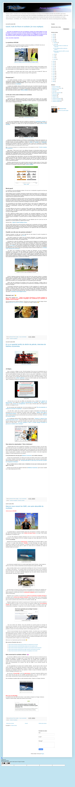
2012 (54, 74)
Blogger (42, 753)
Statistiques (54, 95)
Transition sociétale (21, 500)
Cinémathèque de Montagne (29, 117)
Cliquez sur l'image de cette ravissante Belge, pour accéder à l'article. (26, 62)
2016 (54, 68)
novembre (56, 42)
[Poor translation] (8, 763)
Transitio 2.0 (54, 97)
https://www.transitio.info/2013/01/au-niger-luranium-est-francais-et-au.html (24, 649)
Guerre (53, 91)
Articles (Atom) (14, 725)
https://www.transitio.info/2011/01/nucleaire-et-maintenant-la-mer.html (23, 644)
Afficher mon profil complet (63, 110)
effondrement (54, 89)
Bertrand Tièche (62, 108)
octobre (55, 44)
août (55, 54)
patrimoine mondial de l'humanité (16, 302)
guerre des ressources (56, 92)
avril (54, 57)
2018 (54, 64)
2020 (54, 61)
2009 (54, 79)
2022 (54, 39)
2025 (54, 34)
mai (54, 55)
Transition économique (56, 98)
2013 (54, 73)
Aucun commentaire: (23, 336)
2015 (54, 69)
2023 (54, 37)
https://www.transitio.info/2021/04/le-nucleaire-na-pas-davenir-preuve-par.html (25, 647)
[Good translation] (3, 763)
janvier (55, 59)
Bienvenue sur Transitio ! (57, 88)
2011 (54, 76)
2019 (54, 63)
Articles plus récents (10, 723)
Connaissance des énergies (29, 137)
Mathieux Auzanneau (27, 455)
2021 (54, 41)
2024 (54, 36)
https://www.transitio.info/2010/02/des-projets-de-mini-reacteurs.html (23, 646)
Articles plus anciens (43, 723)
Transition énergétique (13, 338)
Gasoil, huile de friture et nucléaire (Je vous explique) (24, 26)
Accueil (26, 723)
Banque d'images (55, 86)
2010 (54, 78)
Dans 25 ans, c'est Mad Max (26, 364)
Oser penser (54, 94)
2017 (54, 66)
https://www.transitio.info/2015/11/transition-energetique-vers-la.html (23, 650)
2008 (54, 81)
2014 (54, 71)
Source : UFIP (26, 184)
